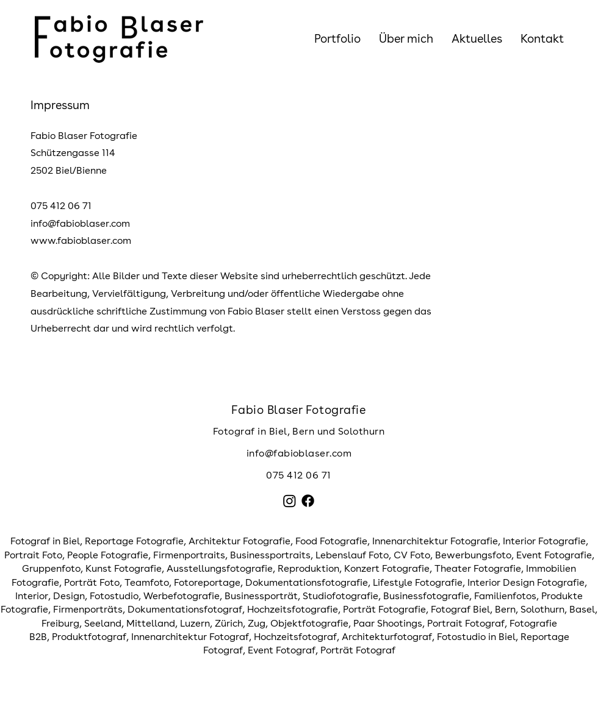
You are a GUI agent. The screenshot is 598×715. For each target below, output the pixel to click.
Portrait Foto (33, 555)
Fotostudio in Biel (476, 636)
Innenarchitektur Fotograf (190, 636)
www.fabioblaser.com (81, 240)
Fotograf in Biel (45, 541)
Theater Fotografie (477, 568)
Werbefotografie (181, 596)
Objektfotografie (309, 623)
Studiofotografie (340, 596)
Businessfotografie (426, 596)
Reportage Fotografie (134, 541)
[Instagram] (289, 501)
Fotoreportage (207, 582)
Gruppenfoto (51, 568)
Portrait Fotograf (466, 623)
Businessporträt (261, 596)
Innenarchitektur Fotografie (435, 541)
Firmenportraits (189, 555)
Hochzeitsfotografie (292, 609)
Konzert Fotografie (387, 568)
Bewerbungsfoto (473, 555)
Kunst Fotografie (123, 568)
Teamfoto (146, 582)
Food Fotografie (331, 541)
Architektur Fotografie (239, 541)
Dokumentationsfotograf (185, 609)
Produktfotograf (89, 636)
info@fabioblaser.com (80, 223)
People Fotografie (107, 555)
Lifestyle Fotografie (418, 582)
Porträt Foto (92, 582)
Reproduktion (308, 568)
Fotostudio (114, 596)
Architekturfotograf (387, 636)
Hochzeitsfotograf (295, 636)
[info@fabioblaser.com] (299, 453)
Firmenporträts (88, 609)
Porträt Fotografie (384, 609)
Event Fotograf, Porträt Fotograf (321, 650)
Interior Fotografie (544, 541)
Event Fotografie (554, 555)
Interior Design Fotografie (526, 582)
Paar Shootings (387, 623)
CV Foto (412, 555)
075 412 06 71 (298, 475)
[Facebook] (308, 501)
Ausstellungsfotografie (220, 568)
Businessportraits (270, 555)
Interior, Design (50, 596)
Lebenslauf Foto (352, 555)
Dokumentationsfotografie (306, 582)
